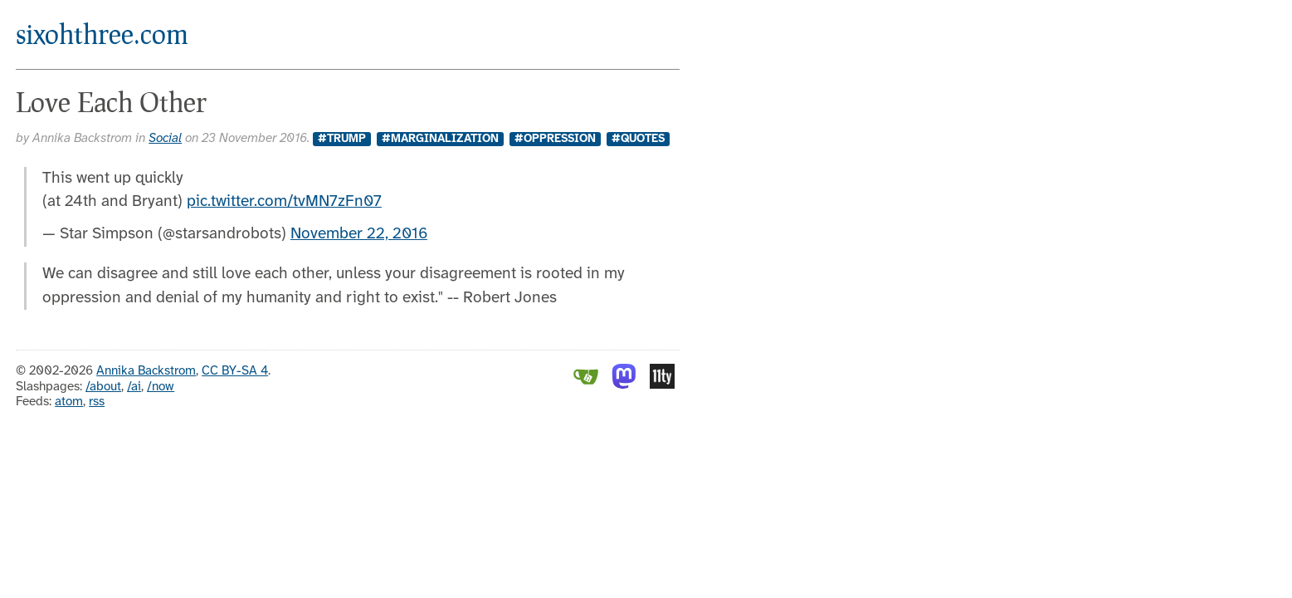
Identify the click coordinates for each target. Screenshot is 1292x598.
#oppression (555, 139)
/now (160, 387)
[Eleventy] (662, 385)
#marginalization (440, 139)
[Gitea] (585, 385)
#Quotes (638, 139)
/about (103, 387)
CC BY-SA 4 (235, 371)
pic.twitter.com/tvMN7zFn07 (284, 202)
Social (165, 138)
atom (69, 402)
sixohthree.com (102, 33)
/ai (134, 387)
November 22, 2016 (358, 234)
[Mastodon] (624, 385)
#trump (342, 139)
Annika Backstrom (146, 371)
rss (97, 402)
